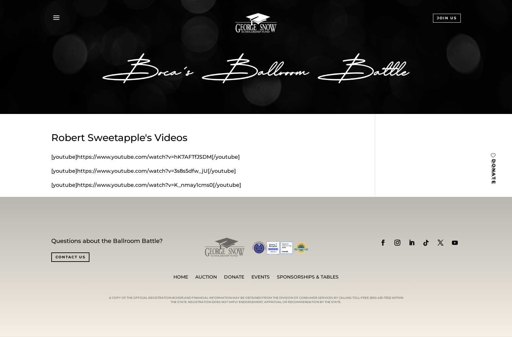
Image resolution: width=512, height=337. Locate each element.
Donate (234, 277)
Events (260, 277)
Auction (206, 277)
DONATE (494, 171)
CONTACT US (71, 257)
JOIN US (447, 18)
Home (180, 277)
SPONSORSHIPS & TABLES (308, 277)
